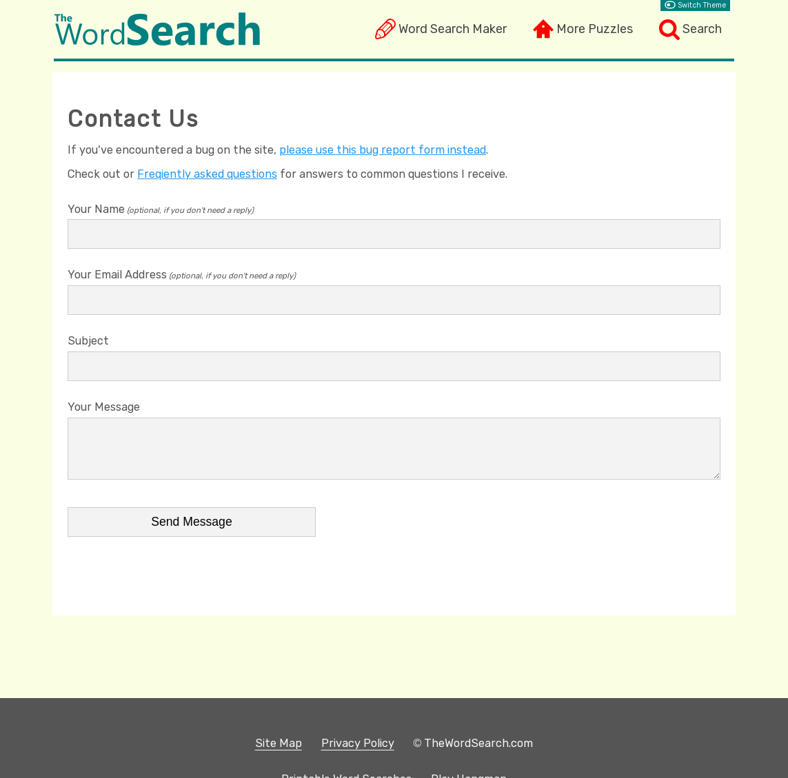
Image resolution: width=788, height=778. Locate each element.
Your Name (96, 209)
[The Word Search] (157, 41)
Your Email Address (117, 274)
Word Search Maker (452, 29)
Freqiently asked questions (207, 174)
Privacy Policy (357, 743)
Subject (88, 340)
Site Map (278, 743)
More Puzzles (594, 29)
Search (702, 29)
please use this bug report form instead (382, 149)
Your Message (104, 406)
